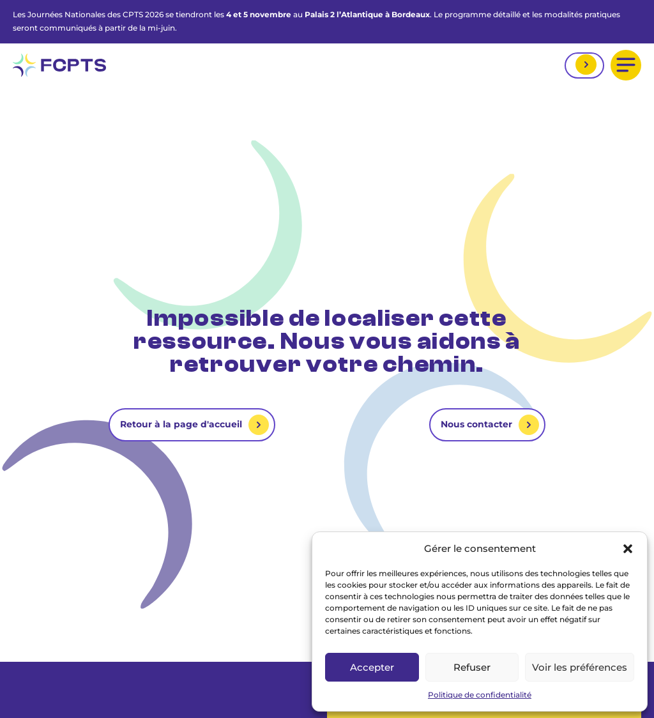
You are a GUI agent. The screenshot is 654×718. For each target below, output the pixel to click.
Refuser (471, 667)
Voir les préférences (579, 667)
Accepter (372, 667)
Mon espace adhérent (584, 65)
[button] (627, 548)
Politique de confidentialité (479, 694)
